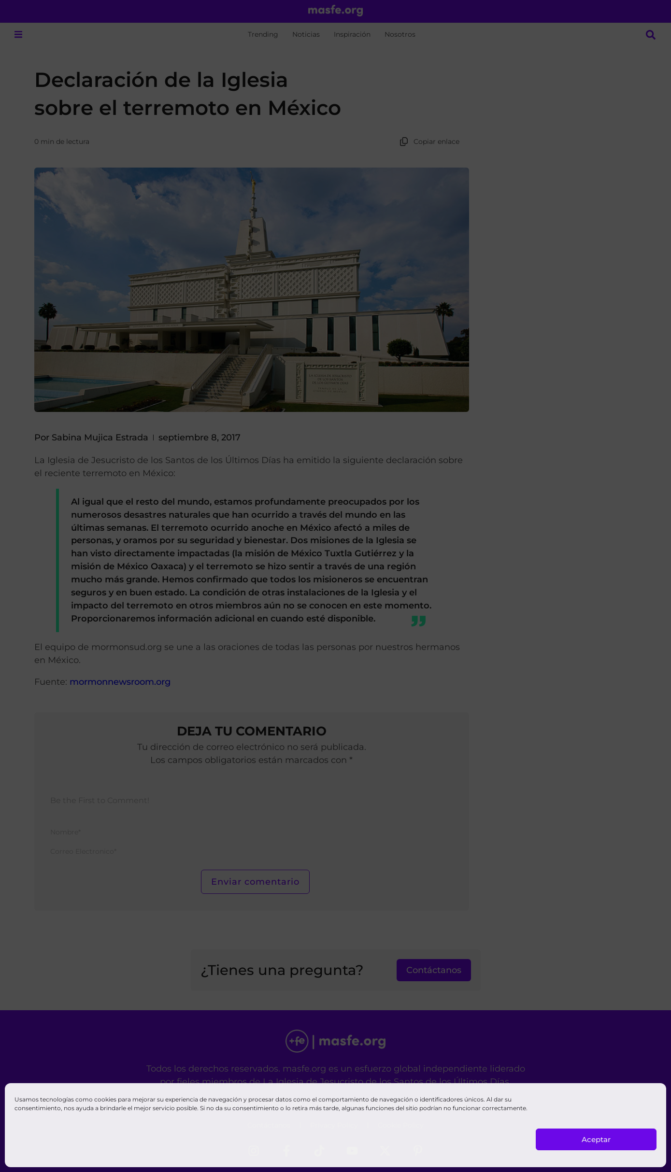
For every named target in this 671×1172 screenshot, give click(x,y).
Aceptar (596, 1139)
